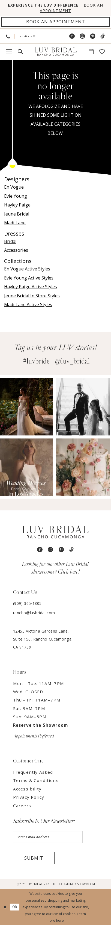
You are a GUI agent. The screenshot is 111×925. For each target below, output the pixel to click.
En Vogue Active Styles (27, 269)
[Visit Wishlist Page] (102, 52)
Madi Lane (15, 223)
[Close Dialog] (5, 907)
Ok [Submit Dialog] (14, 907)
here (60, 920)
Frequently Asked (33, 772)
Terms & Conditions (36, 780)
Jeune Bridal (16, 214)
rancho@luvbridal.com (34, 612)
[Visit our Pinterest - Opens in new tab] (93, 36)
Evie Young (15, 196)
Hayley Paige (17, 205)
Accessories (16, 250)
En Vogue (14, 187)
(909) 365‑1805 (27, 603)
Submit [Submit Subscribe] (34, 858)
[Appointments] (55, 22)
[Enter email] (48, 837)
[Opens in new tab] (27, 406)
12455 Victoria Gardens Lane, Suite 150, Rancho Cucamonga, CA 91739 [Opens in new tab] (43, 639)
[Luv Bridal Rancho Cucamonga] (55, 51)
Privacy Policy (28, 797)
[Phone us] (7, 36)
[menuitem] (7, 36)
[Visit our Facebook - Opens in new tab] (72, 36)
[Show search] (20, 51)
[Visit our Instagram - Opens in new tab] (82, 36)
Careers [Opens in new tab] (22, 805)
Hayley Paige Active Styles (30, 287)
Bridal (10, 241)
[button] (27, 36)
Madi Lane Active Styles (28, 304)
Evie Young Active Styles (28, 278)
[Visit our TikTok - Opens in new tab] (102, 36)
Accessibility (27, 789)
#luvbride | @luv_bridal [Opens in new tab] (56, 361)
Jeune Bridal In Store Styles (32, 296)
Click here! (69, 572)
